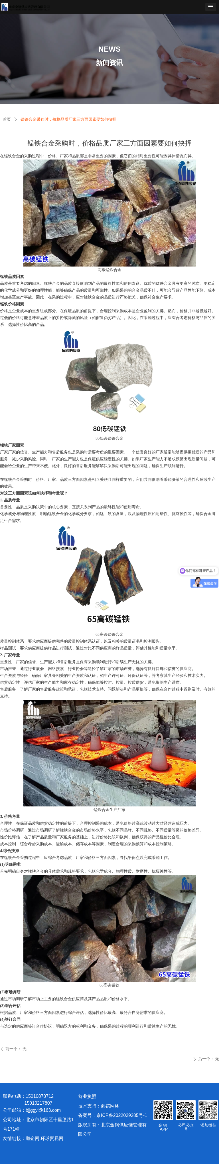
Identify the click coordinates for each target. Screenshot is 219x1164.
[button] (210, 7)
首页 (7, 119)
